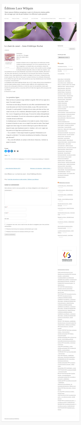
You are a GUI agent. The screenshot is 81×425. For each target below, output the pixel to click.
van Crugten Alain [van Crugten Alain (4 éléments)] (71, 173)
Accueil (6, 18)
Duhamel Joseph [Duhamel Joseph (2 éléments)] (61, 119)
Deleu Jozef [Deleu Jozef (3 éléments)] (68, 116)
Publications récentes (64, 182)
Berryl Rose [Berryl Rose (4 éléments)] (68, 88)
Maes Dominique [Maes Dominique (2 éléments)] (61, 149)
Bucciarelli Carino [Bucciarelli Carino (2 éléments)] (67, 93)
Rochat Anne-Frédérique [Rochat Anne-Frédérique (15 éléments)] (63, 158)
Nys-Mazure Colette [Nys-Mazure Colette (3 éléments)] (71, 155)
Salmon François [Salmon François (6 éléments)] (61, 162)
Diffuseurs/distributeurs (48, 18)
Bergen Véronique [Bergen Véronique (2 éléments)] (70, 86)
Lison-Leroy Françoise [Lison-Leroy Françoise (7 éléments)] (71, 147)
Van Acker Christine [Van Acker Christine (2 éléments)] (62, 173)
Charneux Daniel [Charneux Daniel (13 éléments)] (61, 99)
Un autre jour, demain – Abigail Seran (66, 221)
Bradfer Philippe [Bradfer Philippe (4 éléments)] (61, 92)
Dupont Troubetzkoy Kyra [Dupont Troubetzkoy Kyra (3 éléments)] (63, 121)
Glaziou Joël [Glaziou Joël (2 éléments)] (66, 129)
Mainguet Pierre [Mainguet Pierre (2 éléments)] (61, 151)
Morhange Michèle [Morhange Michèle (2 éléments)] (62, 155)
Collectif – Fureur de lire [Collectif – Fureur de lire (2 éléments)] (63, 106)
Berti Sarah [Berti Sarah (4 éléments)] (68, 90)
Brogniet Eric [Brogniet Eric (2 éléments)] (68, 92)
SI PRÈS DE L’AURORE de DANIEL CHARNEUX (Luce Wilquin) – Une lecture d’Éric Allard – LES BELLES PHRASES (66, 299)
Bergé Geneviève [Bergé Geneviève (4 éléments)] (61, 88)
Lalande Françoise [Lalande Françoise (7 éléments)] (72, 142)
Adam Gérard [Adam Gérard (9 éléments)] (61, 79)
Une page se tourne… (62, 66)
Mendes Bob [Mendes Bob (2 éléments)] (60, 153)
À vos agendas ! (61, 73)
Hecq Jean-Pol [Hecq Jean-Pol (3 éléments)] (72, 132)
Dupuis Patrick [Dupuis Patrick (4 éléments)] (61, 123)
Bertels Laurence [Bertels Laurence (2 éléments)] (61, 90)
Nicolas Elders (61, 368)
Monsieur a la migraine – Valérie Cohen (40, 168)
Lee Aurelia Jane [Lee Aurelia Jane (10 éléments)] (61, 145)
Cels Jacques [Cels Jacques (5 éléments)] (60, 97)
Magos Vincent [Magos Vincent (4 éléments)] (69, 149)
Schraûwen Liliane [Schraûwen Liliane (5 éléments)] (62, 164)
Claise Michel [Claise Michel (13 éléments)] (68, 99)
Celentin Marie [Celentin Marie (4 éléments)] (70, 95)
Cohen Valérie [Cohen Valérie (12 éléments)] (61, 101)
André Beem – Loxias (68, 346)
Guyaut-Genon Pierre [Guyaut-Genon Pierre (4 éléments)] (62, 130)
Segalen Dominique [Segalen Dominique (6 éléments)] (70, 164)
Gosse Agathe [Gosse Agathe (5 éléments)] (72, 129)
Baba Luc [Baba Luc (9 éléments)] (60, 84)
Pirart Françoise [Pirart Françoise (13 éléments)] (61, 156)
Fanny (59, 355)
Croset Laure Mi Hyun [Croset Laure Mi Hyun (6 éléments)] (70, 112)
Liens (70, 18)
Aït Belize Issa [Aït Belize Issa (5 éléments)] (70, 82)
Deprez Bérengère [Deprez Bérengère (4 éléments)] (62, 118)
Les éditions (34, 18)
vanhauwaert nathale (62, 377)
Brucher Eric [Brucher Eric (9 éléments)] (60, 93)
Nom (6, 207)
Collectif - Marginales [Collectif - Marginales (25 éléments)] (62, 103)
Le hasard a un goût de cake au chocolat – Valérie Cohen (66, 364)
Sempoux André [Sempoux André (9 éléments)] (61, 166)
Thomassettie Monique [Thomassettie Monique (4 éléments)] (70, 169)
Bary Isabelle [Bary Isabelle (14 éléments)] (72, 84)
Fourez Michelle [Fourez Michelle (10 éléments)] (67, 127)
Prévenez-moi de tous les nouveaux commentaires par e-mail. (21, 229)
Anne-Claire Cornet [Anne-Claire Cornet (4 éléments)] (62, 82)
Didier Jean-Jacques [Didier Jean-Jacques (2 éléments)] (70, 118)
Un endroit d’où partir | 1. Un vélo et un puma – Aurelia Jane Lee (67, 396)
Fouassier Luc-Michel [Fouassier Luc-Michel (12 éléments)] (69, 125)
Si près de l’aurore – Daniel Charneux (66, 208)
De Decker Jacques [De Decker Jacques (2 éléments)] (62, 116)
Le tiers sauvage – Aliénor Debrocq (65, 190)
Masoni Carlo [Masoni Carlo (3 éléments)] (68, 151)
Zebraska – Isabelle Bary (70, 321)
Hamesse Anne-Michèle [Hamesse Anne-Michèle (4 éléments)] (63, 132)
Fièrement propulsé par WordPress (11, 418)
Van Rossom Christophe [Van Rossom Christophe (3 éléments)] (63, 175)
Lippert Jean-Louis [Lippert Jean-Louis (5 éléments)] (62, 147)
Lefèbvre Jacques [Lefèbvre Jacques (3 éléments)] (69, 145)
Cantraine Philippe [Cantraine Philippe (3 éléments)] (62, 95)
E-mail (6, 213)
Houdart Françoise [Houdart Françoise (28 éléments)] (62, 134)
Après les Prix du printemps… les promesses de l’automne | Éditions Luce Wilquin (67, 386)
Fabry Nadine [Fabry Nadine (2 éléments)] (61, 125)
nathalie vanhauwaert (63, 333)
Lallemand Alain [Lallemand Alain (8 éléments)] (61, 143)
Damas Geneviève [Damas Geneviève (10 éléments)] (62, 114)
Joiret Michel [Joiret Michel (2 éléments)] (60, 138)
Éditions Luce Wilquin (18, 8)
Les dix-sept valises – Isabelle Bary (65, 194)
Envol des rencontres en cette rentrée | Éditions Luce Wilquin (23, 179)
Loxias (59, 346)
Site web (6, 218)
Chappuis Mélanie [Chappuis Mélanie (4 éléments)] (68, 97)
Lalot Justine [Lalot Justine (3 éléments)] (68, 143)
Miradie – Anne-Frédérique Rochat (65, 199)
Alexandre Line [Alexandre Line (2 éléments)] (61, 80)
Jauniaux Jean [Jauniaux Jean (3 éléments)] (68, 136)
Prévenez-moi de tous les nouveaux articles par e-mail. (20, 231)
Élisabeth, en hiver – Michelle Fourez (66, 217)
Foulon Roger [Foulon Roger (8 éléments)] (61, 127)
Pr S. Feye (60, 391)
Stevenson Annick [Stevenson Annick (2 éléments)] (68, 167)
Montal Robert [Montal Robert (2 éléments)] (67, 153)
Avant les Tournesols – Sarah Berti (65, 235)
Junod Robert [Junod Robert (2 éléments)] (67, 138)
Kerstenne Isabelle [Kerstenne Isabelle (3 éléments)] (62, 140)
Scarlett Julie (60, 380)
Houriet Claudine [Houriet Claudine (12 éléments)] (70, 134)
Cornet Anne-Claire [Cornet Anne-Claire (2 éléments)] (62, 108)
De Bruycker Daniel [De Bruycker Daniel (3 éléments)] (70, 114)
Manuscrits (62, 18)
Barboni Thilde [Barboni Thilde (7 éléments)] (65, 84)
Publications (15, 18)
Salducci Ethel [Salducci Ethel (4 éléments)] (68, 160)
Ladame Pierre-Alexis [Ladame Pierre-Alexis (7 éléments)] (62, 142)
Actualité (25, 18)
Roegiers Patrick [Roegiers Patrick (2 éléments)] (61, 160)
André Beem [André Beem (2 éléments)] (67, 80)
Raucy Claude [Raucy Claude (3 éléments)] (68, 156)
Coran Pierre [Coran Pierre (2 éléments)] (71, 106)
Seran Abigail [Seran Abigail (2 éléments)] (68, 166)
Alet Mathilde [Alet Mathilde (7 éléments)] (67, 79)
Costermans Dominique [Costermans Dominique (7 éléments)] (63, 110)
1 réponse (6, 50)
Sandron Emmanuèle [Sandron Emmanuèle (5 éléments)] (70, 162)
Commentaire (8, 190)
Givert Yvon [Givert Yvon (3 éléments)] (60, 129)
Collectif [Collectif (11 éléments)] (66, 101)
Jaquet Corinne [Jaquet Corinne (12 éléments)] (61, 136)
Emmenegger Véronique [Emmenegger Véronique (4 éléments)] (70, 123)
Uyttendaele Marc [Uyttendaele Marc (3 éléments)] (62, 171)
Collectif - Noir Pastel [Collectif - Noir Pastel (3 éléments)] (62, 105)
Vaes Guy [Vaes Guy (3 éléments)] (68, 171)
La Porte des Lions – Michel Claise (65, 185)
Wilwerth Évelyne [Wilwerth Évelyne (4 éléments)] (61, 177)
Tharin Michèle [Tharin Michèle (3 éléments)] (61, 169)
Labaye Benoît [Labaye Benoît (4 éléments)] (70, 140)
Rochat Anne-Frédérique (37, 159)
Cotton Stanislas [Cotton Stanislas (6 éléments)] (61, 112)
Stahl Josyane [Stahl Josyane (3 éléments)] (61, 167)
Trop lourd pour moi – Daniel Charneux (66, 310)
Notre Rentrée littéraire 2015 (12, 168)
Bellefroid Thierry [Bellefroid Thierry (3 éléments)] (61, 86)
